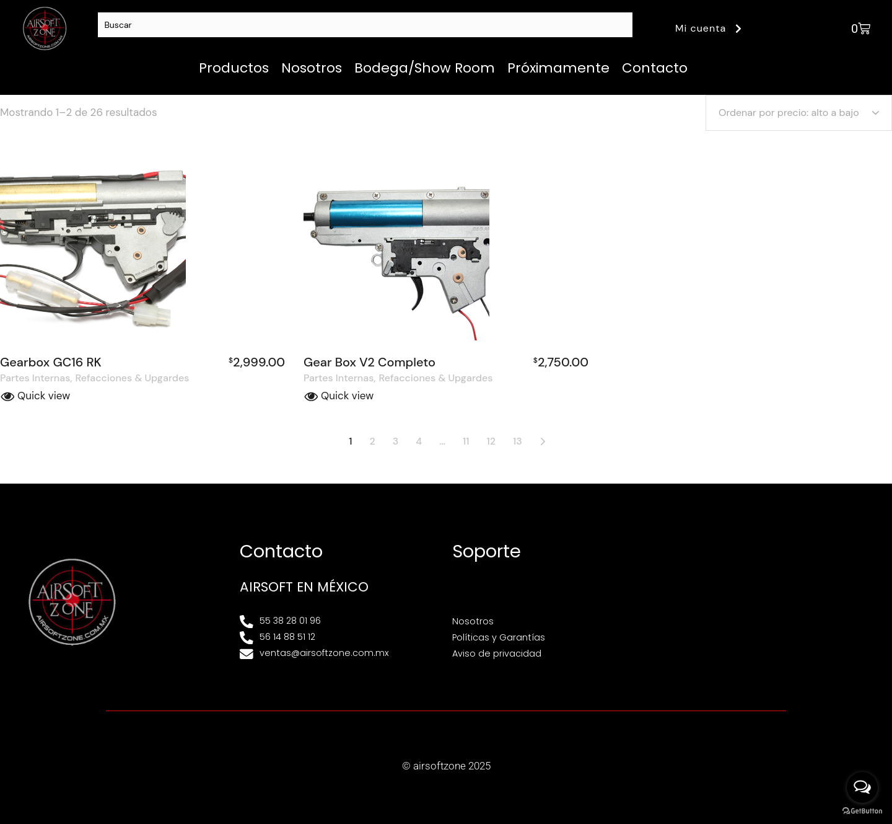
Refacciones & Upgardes (133, 378)
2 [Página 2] (372, 441)
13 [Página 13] (517, 441)
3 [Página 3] (396, 441)
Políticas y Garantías (498, 637)
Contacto (655, 68)
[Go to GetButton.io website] (862, 811)
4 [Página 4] (419, 441)
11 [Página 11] (466, 441)
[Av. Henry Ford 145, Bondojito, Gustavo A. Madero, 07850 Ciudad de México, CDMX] (765, 601)
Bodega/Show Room (424, 68)
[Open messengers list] (862, 787)
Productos (234, 68)
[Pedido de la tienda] (799, 113)
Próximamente (558, 68)
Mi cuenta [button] (710, 28)
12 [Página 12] (490, 441)
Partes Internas (35, 378)
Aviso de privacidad (496, 653)
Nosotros (311, 68)
